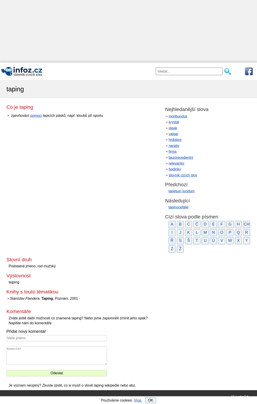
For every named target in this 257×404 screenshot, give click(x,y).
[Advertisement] (128, 31)
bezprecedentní (181, 157)
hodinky (175, 169)
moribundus (178, 116)
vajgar (173, 134)
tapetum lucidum (182, 191)
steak (173, 128)
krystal (174, 122)
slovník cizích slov (183, 175)
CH (246, 224)
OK (150, 400)
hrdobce (175, 140)
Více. (138, 400)
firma (173, 151)
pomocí (36, 115)
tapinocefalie (179, 207)
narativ (174, 146)
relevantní (176, 163)
